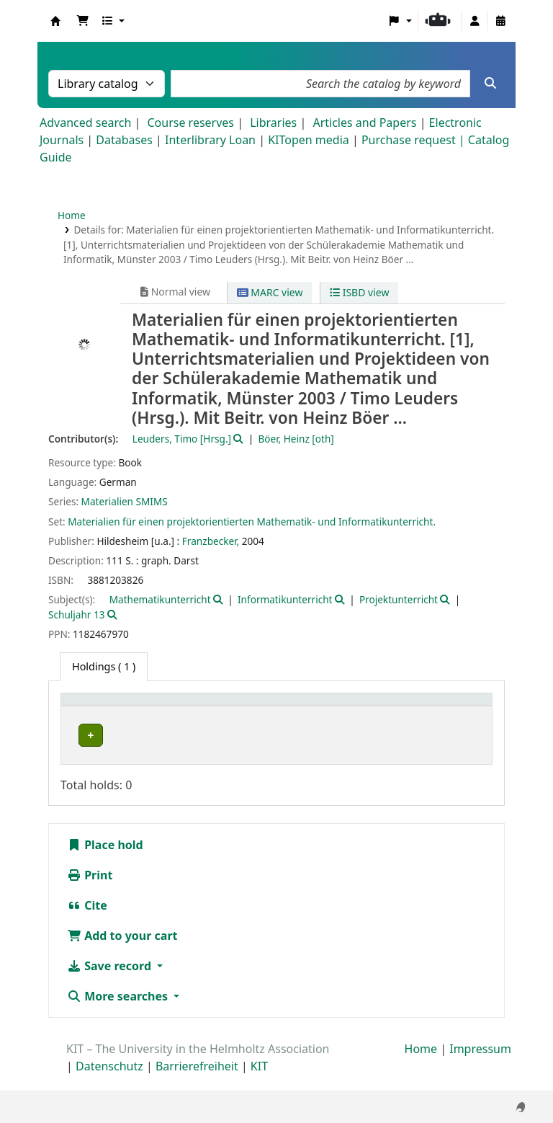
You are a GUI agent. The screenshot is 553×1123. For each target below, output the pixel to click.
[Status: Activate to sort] (462, 714)
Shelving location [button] (264, 722)
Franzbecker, (210, 541)
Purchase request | (414, 140)
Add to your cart (122, 951)
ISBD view (359, 292)
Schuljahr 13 (76, 614)
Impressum (480, 1065)
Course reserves (190, 122)
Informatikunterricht (285, 599)
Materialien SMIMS (124, 501)
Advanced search (85, 122)
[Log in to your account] (474, 21)
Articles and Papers (364, 122)
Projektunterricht (398, 599)
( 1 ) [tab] (103, 666)
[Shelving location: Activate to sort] (277, 714)
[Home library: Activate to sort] (137, 714)
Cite (87, 921)
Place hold (105, 861)
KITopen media (308, 140)
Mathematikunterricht (160, 599)
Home (72, 215)
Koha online (55, 21)
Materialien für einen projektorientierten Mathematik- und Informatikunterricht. (252, 521)
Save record (110, 982)
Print (89, 891)
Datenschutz (109, 1082)
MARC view (270, 292)
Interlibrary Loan (210, 140)
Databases (124, 140)
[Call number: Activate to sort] (386, 714)
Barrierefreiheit (197, 1082)
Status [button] (453, 722)
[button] (83, 21)
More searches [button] (119, 1012)
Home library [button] (100, 722)
